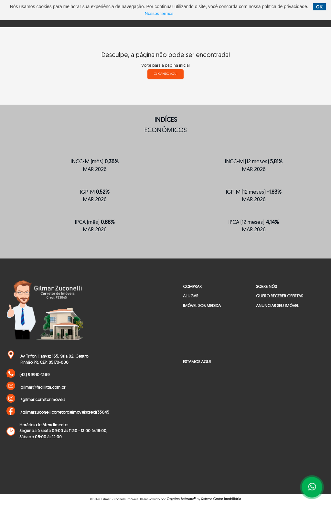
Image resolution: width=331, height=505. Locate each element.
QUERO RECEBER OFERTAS (279, 296)
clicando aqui (165, 74)
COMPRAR (192, 287)
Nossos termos (159, 13)
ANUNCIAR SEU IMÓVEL (277, 306)
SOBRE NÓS (266, 287)
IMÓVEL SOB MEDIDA (202, 306)
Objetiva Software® (181, 499)
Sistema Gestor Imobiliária (221, 499)
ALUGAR (190, 296)
